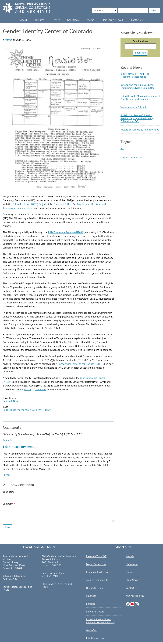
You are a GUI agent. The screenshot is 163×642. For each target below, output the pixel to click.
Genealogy (73, 19)
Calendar (91, 595)
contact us (40, 389)
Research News (11, 401)
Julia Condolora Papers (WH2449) (66, 232)
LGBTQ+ (47, 409)
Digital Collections (96, 564)
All (122, 148)
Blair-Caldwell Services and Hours (57, 585)
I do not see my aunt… (20, 446)
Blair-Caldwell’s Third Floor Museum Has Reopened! (135, 75)
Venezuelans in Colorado (133, 107)
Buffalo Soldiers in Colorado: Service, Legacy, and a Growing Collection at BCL (137, 118)
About (23, 19)
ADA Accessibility (135, 595)
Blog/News (132, 579)
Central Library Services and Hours (17, 588)
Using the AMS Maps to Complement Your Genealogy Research (140, 97)
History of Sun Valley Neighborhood (139, 129)
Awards (130, 556)
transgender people (20, 409)
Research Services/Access (99, 572)
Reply (7, 474)
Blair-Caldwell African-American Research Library (100, 621)
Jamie (9, 39)
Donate (130, 572)
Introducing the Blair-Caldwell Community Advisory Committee (137, 86)
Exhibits (90, 603)
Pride (5, 409)
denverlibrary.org (95, 611)
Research (39, 19)
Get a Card (91, 630)
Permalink (8, 440)
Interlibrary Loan (95, 638)
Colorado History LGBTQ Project (29, 204)
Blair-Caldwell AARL (113, 19)
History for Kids (94, 587)
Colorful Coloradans (131, 157)
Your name (8, 491)
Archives (36, 409)
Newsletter (132, 564)
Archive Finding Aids (97, 579)
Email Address (140, 41)
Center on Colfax (62, 204)
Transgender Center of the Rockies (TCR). (79, 363)
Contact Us (137, 19)
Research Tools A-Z (96, 556)
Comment (8, 503)
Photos (90, 19)
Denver (56, 19)
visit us (27, 389)
